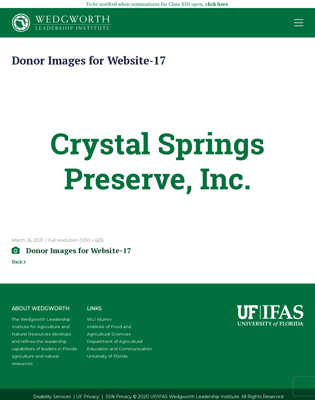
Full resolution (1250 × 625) (75, 240)
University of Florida (107, 356)
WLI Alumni (99, 319)
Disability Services (52, 396)
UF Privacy (87, 396)
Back (17, 262)
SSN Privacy (119, 396)
